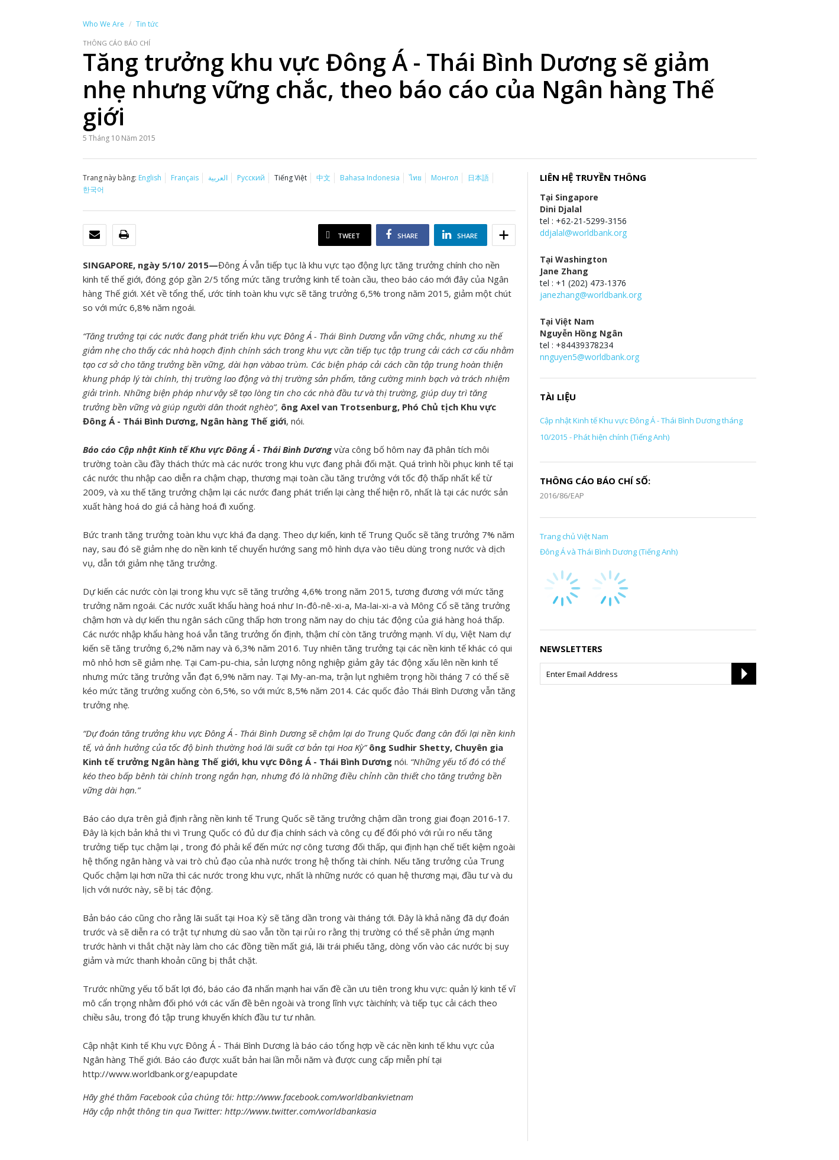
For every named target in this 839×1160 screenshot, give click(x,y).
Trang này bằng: (110, 178)
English (149, 178)
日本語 (478, 178)
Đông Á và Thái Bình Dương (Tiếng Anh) (609, 551)
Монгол (444, 178)
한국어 (93, 189)
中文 (323, 178)
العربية (218, 178)
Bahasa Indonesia (370, 178)
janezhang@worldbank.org (591, 294)
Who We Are (103, 24)
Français (185, 178)
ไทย (415, 178)
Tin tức (147, 24)
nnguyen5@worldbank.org (589, 356)
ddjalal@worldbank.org (583, 232)
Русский (251, 178)
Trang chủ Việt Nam (574, 536)
